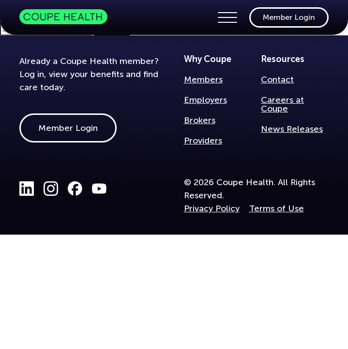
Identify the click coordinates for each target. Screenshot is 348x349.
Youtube (99, 188)
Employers (205, 99)
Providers (203, 140)
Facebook (75, 188)
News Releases (292, 129)
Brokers (199, 120)
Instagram (51, 188)
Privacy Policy (212, 208)
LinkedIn (26, 188)
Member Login (289, 17)
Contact (277, 79)
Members (203, 79)
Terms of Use (276, 208)
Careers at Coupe (282, 104)
